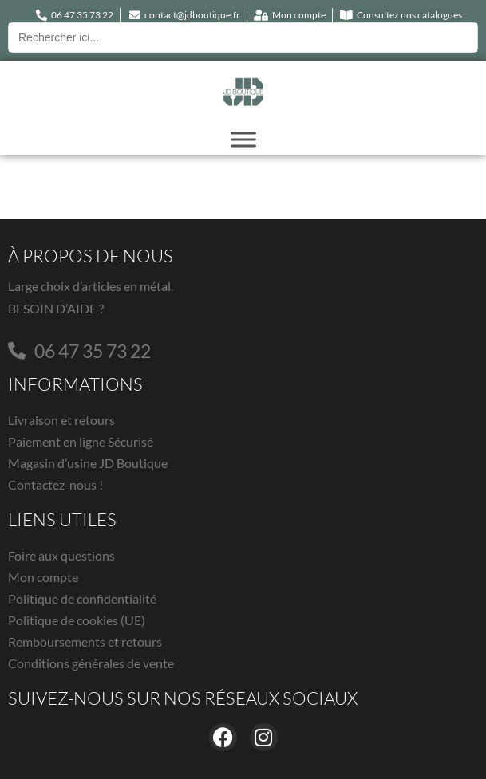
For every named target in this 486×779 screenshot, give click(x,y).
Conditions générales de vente (91, 663)
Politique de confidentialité (82, 598)
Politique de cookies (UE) (76, 620)
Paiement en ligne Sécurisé (80, 441)
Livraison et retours (61, 419)
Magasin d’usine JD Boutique (88, 462)
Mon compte (43, 576)
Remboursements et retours (85, 641)
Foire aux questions (61, 555)
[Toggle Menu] (243, 139)
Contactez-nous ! (55, 484)
